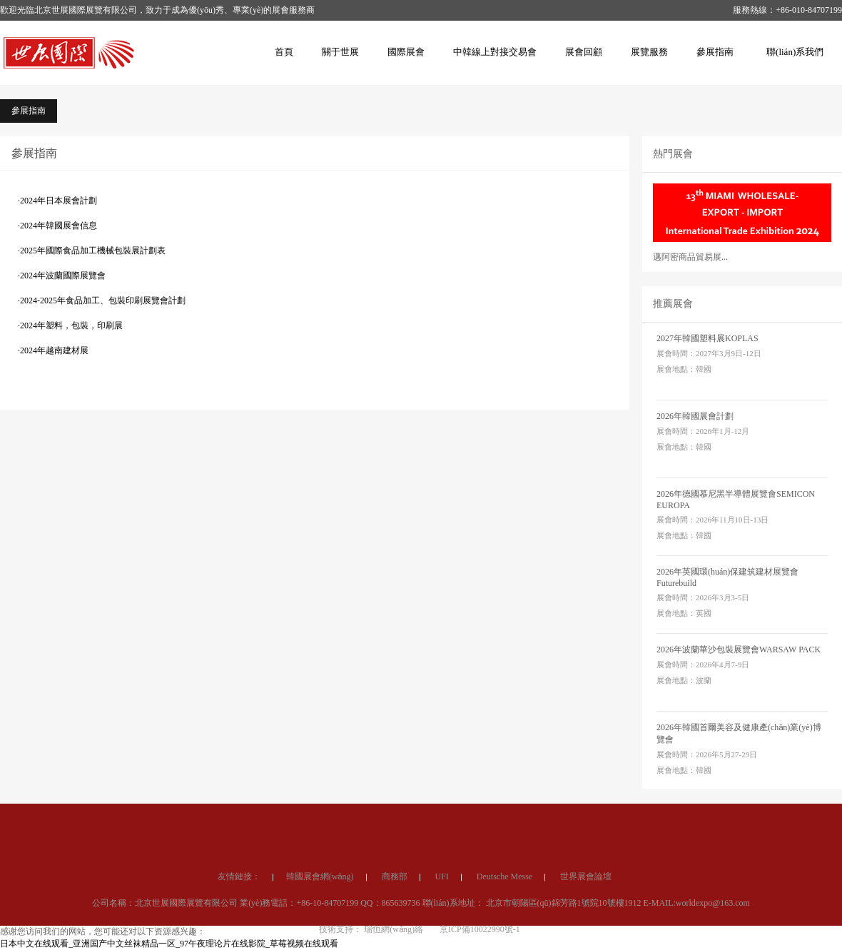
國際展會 (406, 51)
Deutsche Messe (504, 924)
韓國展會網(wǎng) (320, 924)
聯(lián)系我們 (794, 51)
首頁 (284, 51)
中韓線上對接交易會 (495, 51)
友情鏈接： (239, 924)
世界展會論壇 (586, 924)
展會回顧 (583, 51)
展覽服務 (649, 51)
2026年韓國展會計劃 (695, 416)
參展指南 (715, 51)
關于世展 (340, 51)
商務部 (394, 924)
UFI (442, 924)
